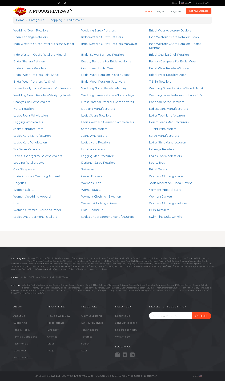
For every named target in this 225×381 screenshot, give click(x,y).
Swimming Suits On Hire (166, 216)
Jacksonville (90, 288)
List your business (92, 322)
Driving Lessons (97, 266)
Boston (56, 285)
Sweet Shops (180, 266)
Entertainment (71, 261)
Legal (142, 258)
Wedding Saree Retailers (98, 30)
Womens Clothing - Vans (166, 176)
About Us (19, 315)
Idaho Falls (66, 288)
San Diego (144, 290)
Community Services (133, 266)
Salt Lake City (124, 290)
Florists (33, 269)
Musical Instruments (172, 263)
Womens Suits (91, 189)
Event (204, 261)
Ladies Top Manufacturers (167, 115)
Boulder (80, 285)
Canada (66, 277)
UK (43, 277)
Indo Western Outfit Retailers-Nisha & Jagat (43, 44)
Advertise (86, 336)
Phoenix (81, 290)
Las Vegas (110, 288)
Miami (184, 288)
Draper (196, 285)
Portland (90, 290)
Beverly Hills (91, 285)
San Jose (169, 290)
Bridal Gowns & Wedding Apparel (36, 176)
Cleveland (171, 285)
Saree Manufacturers (164, 135)
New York (41, 290)
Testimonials (20, 343)
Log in (160, 11)
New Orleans (52, 290)
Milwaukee (193, 288)
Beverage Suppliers (196, 266)
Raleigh (112, 290)
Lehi (118, 288)
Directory (52, 329)
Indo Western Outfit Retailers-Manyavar (109, 44)
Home (148, 11)
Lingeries (19, 183)
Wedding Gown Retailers (30, 30)
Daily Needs (136, 261)
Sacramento (188, 290)
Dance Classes (63, 266)
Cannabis (77, 258)
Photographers (90, 258)
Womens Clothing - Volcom (168, 203)
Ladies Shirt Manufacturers (168, 142)
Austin (34, 285)
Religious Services (80, 266)
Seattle (134, 290)
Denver (187, 285)
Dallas (180, 285)
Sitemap (52, 336)
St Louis (178, 290)
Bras (16, 203)
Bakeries (73, 269)
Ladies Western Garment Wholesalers (107, 122)
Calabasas (113, 285)
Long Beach (139, 288)
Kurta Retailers (23, 108)
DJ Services (93, 263)
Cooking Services (46, 269)
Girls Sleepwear (24, 169)
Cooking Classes (79, 263)
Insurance (187, 263)
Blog (174, 3)
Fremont (26, 288)
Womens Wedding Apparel (32, 196)
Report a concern (126, 329)
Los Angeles (127, 288)
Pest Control (172, 261)
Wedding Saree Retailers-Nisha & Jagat (108, 95)
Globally (25, 277)
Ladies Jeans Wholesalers (30, 115)
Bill (198, 258)
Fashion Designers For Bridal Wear (172, 61)
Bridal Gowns (158, 169)
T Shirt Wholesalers (162, 129)
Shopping (184, 261)
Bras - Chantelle (92, 210)
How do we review (58, 315)
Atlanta (25, 285)
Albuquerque (44, 285)
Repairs (162, 261)
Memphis (161, 288)
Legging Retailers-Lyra (29, 162)
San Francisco (156, 290)
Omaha (72, 290)
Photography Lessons (29, 266)
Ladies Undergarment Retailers (35, 216)
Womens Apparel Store (165, 189)
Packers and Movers (87, 269)
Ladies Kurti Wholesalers (30, 142)
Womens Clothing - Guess (99, 203)
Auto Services (118, 261)
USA (32, 277)
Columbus (160, 285)
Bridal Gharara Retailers (29, 68)
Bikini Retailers (159, 210)
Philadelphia (101, 290)
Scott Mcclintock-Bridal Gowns (170, 183)
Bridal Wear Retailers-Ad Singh (34, 81)
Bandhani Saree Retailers (166, 102)
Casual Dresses (91, 176)
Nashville (15, 290)
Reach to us (122, 315)
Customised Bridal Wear (98, 68)
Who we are (20, 357)
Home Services (150, 261)
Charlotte (150, 285)
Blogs (50, 343)
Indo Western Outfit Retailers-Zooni (174, 37)
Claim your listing (91, 315)
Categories (175, 11)
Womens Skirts (23, 189)
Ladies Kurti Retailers (95, 142)
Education (42, 258)
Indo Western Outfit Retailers (102, 37)
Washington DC (35, 293)
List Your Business (198, 11)
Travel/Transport (35, 261)
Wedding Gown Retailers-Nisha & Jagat (176, 88)
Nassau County (28, 290)
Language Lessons (135, 263)
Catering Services (114, 266)
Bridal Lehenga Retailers (30, 37)
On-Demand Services (175, 258)
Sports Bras (157, 162)
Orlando (63, 290)
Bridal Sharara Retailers (29, 61)
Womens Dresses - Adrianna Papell (37, 210)
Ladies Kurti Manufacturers (32, 135)
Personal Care (105, 258)
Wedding (104, 263)
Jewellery (102, 269)
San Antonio (202, 290)
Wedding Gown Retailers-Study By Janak (42, 95)
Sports (197, 263)
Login (84, 350)
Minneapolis (205, 288)
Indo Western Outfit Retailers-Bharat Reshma (175, 46)
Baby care (161, 266)
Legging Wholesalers (28, 122)
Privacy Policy (21, 329)
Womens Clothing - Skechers (101, 196)
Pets (128, 261)
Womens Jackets (160, 196)
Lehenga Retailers (161, 149)
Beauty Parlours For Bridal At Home (106, 61)
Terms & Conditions (25, 336)
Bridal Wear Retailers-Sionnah (170, 68)
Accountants (61, 269)
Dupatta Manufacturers (98, 108)
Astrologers (66, 263)
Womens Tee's (91, 183)
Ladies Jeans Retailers (96, 115)
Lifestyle (83, 261)
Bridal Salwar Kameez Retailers (102, 54)
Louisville (151, 288)
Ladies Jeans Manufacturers (168, 108)
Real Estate (133, 258)
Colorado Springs (136, 285)
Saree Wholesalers (94, 129)
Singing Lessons (48, 266)
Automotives (94, 261)
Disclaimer (19, 350)
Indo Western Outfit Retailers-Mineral (39, 54)
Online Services (119, 258)
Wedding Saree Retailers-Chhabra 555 (175, 95)
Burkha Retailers (93, 149)
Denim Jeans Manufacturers (168, 122)
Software (31, 258)
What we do (122, 336)
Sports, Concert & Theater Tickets (44, 263)
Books (169, 266)
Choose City (202, 3)
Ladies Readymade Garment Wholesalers (42, 88)
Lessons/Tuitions (153, 263)
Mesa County (173, 288)
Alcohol (47, 261)
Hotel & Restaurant (155, 258)
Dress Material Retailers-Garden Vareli (107, 102)
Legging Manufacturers (97, 156)
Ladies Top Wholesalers (165, 156)
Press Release (56, 322)
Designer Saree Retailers (98, 162)
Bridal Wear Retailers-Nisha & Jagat (105, 75)
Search (85, 343)
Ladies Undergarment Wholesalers (37, 156)
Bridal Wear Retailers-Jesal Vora (103, 81)
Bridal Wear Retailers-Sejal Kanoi (36, 75)
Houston (55, 288)
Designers (191, 258)
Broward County (68, 285)
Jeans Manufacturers (28, 129)
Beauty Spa (149, 266)
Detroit (204, 285)
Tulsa (13, 293)
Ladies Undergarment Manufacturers (107, 216)
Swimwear (88, 169)
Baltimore (103, 285)
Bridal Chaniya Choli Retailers (169, 54)
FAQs (50, 350)
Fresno (35, 288)
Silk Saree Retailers (26, 149)
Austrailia (51, 277)
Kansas (101, 288)
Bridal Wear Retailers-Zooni (168, 75)
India (38, 277)
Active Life (195, 261)
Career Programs (117, 263)
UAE (59, 277)
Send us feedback (126, 322)
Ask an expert (89, 329)
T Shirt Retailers (160, 81)
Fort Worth (45, 288)
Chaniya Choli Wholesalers (31, 102)
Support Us (20, 322)
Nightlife (106, 261)
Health (205, 258)
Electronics (58, 261)
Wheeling (22, 293)
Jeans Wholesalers (94, 135)
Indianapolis (77, 288)
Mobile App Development (60, 258)
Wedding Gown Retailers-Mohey (104, 88)
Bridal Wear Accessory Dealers (170, 30)
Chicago (123, 285)
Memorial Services (19, 263)
